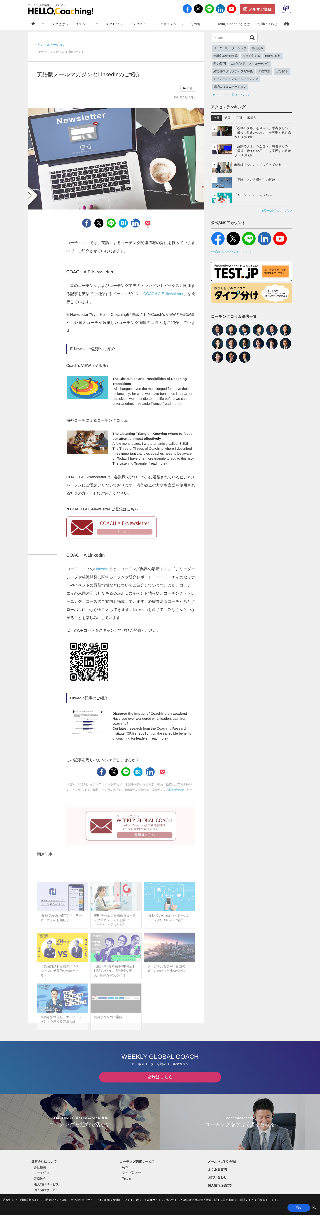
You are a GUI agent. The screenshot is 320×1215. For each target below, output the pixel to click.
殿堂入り (253, 117)
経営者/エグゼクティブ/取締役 (233, 71)
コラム (82, 24)
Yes (298, 1207)
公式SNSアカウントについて (231, 252)
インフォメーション (51, 45)
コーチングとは (55, 24)
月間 (239, 117)
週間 (228, 117)
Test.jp (126, 1180)
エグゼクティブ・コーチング (250, 63)
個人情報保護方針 (220, 1187)
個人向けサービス (46, 1191)
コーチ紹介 (41, 1174)
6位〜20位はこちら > (277, 210)
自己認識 (257, 48)
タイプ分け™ (131, 1174)
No (314, 1207)
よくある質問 (217, 1171)
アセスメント (172, 24)
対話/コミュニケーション (230, 86)
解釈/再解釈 (273, 56)
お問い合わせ (267, 24)
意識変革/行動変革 (225, 56)
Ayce (125, 1169)
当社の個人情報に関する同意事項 (213, 1199)
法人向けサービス (46, 1185)
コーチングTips (109, 24)
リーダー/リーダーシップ (230, 48)
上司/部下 (282, 71)
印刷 (187, 88)
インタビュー (141, 24)
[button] (286, 24)
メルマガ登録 (257, 9)
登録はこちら (160, 1078)
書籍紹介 (40, 1180)
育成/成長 (264, 71)
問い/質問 (219, 63)
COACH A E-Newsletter (163, 294)
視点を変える (251, 56)
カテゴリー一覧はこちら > (231, 95)
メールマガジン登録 (222, 1163)
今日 (216, 117)
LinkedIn (101, 569)
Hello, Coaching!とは (233, 24)
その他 (197, 24)
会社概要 (40, 1169)
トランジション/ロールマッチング (235, 79)
